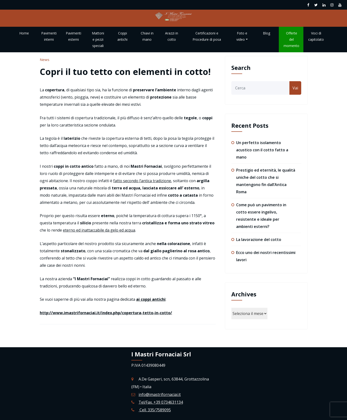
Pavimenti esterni (73, 36)
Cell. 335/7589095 (155, 410)
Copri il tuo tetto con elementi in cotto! (125, 72)
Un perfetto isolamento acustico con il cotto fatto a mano (262, 150)
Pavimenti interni (49, 36)
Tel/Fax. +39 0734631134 (161, 402)
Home (24, 33)
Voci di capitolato (316, 36)
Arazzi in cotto (171, 36)
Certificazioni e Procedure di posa (207, 36)
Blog (266, 33)
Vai (295, 88)
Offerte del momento (291, 39)
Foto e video (242, 36)
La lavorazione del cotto (258, 239)
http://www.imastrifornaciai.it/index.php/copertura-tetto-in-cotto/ (106, 312)
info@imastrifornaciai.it (160, 394)
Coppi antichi (122, 36)
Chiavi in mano (147, 36)
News (44, 59)
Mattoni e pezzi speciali (98, 39)
